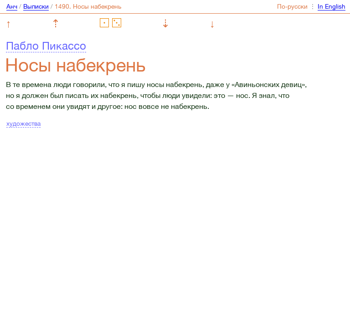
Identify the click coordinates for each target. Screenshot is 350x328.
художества (23, 123)
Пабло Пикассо (46, 45)
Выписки (36, 6)
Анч (11, 6)
